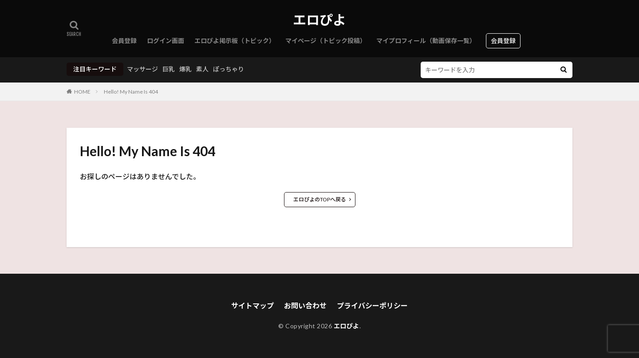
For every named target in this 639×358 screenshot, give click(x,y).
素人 (202, 69)
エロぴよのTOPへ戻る (319, 199)
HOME (82, 91)
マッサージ (142, 69)
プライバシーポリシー (372, 305)
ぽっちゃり (228, 69)
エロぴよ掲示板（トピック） (234, 40)
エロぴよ (319, 20)
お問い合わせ (305, 305)
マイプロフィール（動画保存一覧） (426, 40)
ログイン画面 (165, 40)
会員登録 (124, 40)
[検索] (563, 70)
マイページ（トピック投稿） (325, 40)
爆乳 (185, 69)
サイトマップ (252, 305)
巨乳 (168, 69)
